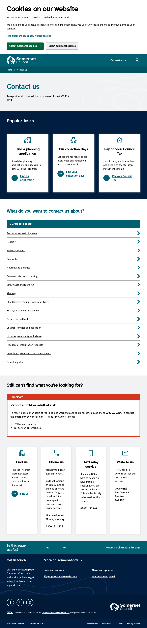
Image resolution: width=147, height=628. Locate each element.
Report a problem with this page (123, 547)
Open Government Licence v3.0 (55, 612)
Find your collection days (70, 173)
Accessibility (92, 623)
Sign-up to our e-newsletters (60, 576)
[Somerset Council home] (21, 60)
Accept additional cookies (23, 45)
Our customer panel (103, 576)
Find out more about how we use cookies (29, 35)
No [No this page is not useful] (64, 547)
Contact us (106, 623)
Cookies (119, 623)
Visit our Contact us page (20, 569)
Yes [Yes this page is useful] (47, 547)
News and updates (102, 570)
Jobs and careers (54, 570)
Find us (19, 494)
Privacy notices (133, 623)
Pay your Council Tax (117, 178)
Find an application (22, 178)
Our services (116, 60)
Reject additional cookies (62, 45)
